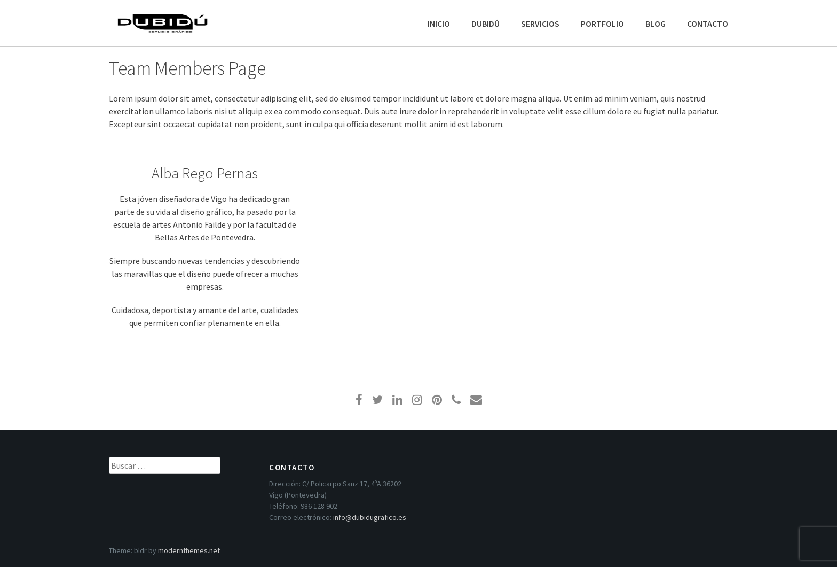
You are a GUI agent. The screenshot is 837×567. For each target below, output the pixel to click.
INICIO (439, 23)
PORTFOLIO (602, 23)
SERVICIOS (540, 23)
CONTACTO (707, 23)
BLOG (655, 23)
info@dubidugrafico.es (369, 517)
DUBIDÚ (485, 23)
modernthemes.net (189, 550)
